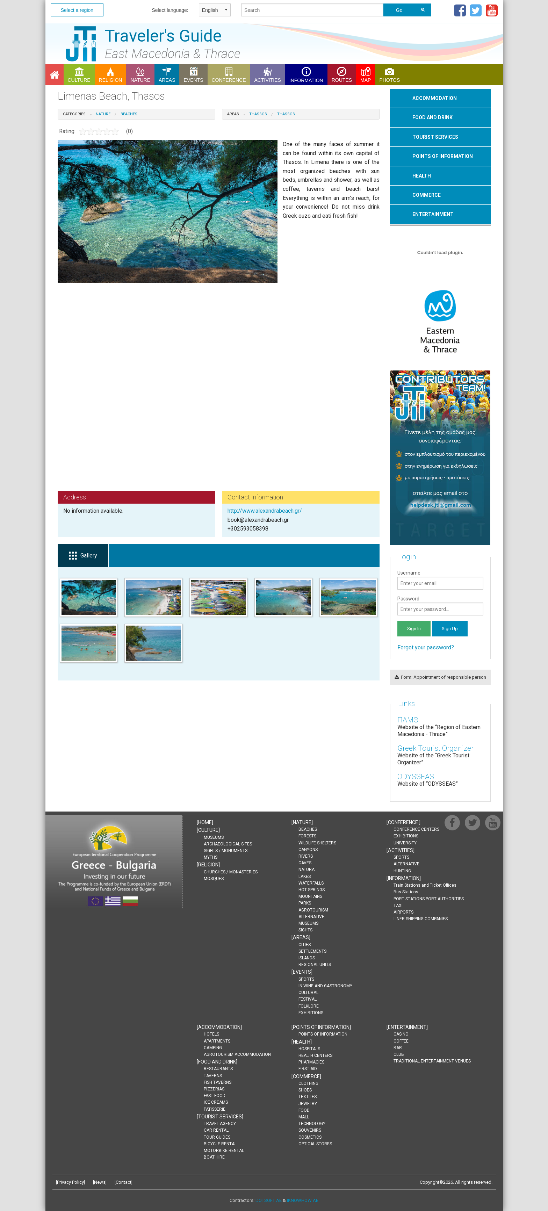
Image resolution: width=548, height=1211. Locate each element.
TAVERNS (213, 1075)
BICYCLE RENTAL (220, 1143)
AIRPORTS (403, 912)
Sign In (414, 628)
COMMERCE (426, 195)
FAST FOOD (214, 1095)
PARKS (304, 903)
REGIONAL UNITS (314, 964)
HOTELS (211, 1034)
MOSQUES (214, 878)
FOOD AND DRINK (432, 117)
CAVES (304, 862)
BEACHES (307, 829)
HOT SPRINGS (311, 889)
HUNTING (402, 870)
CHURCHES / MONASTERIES (231, 872)
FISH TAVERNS (217, 1082)
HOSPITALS (309, 1048)
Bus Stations (406, 891)
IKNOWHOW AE (302, 1200)
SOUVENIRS (309, 1130)
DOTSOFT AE (268, 1200)
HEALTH (421, 176)
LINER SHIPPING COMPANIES (421, 918)
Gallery (83, 555)
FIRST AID (307, 1068)
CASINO (401, 1034)
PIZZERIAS (214, 1089)
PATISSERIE (214, 1109)
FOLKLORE (308, 1006)
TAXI (398, 905)
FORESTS (307, 836)
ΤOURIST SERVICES (435, 137)
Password (440, 605)
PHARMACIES (311, 1062)
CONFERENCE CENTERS (416, 829)
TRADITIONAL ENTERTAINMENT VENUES (432, 1061)
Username (440, 580)
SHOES (305, 1090)
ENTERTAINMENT (433, 214)
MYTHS (210, 857)
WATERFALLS (311, 883)
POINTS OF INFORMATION (442, 156)
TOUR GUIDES (217, 1137)
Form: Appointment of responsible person (440, 677)
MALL (303, 1117)
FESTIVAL (307, 999)
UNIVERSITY (405, 843)
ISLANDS (306, 958)
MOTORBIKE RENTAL (224, 1150)
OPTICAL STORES (315, 1143)
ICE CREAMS (216, 1102)
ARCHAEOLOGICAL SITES (228, 844)
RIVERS (305, 856)
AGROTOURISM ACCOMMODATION (237, 1054)
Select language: (170, 10)
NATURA (306, 869)
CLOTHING (308, 1083)
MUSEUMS (214, 837)
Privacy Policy (70, 1182)
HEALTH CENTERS (315, 1055)
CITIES (304, 944)
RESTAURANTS (218, 1068)
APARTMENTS (217, 1041)
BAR (398, 1047)
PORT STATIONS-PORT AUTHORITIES (429, 898)
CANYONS (308, 849)
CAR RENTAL (216, 1130)
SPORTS (306, 979)
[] (205, 822)
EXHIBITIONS (310, 1012)
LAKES (304, 876)
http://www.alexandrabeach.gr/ (265, 510)
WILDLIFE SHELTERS (317, 843)
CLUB (399, 1054)
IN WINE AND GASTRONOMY (325, 985)
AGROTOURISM (313, 910)
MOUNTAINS (310, 896)
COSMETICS (310, 1137)
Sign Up (450, 628)
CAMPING (213, 1047)
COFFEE (401, 1041)
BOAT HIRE (214, 1157)
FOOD (304, 1110)
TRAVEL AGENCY (220, 1123)
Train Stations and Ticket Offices (425, 885)
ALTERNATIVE (311, 916)
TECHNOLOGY (311, 1123)
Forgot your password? (425, 647)
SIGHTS (305, 930)
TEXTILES (307, 1096)
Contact (123, 1182)
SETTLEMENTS (312, 951)
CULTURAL (308, 992)
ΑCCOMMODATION (434, 98)
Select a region (77, 10)
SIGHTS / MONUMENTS (225, 850)
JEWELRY (307, 1103)
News (100, 1182)
